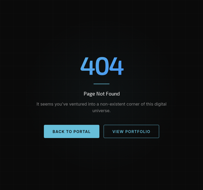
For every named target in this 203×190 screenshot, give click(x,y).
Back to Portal (72, 131)
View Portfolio (131, 131)
